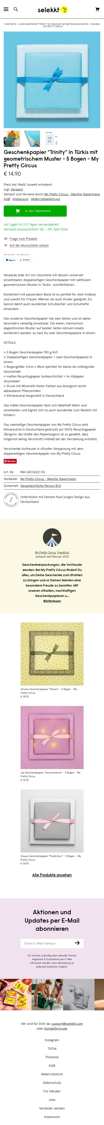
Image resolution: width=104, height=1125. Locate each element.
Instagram (52, 1040)
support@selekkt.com (67, 1024)
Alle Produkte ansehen (52, 875)
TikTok (52, 1048)
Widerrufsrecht (52, 1074)
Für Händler (52, 1091)
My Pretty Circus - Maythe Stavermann (72, 194)
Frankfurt (63, 552)
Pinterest (52, 1057)
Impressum (52, 1117)
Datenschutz (52, 1083)
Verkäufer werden (52, 1108)
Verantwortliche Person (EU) (40, 486)
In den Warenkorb (38, 211)
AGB (52, 1065)
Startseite (10, 24)
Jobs (52, 1100)
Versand (17, 189)
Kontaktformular (55, 1028)
